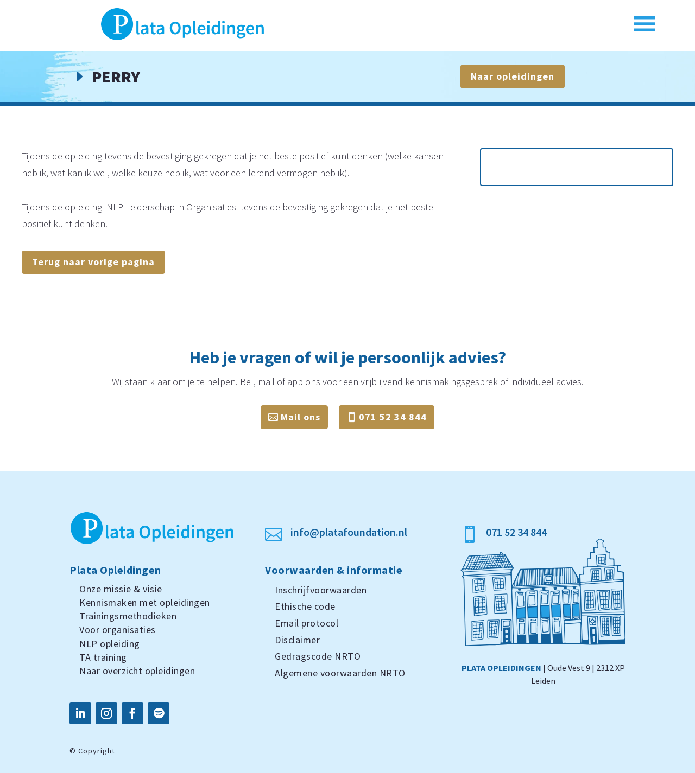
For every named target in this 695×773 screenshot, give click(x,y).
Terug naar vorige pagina (93, 261)
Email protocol (306, 623)
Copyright (96, 751)
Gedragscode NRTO (318, 656)
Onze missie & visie (120, 589)
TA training (103, 657)
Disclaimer (297, 640)
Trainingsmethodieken (127, 616)
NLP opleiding (109, 643)
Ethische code (305, 606)
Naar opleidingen (512, 76)
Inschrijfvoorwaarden (321, 590)
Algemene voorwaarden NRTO (340, 673)
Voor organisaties (117, 629)
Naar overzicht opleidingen (137, 671)
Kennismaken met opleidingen (144, 602)
